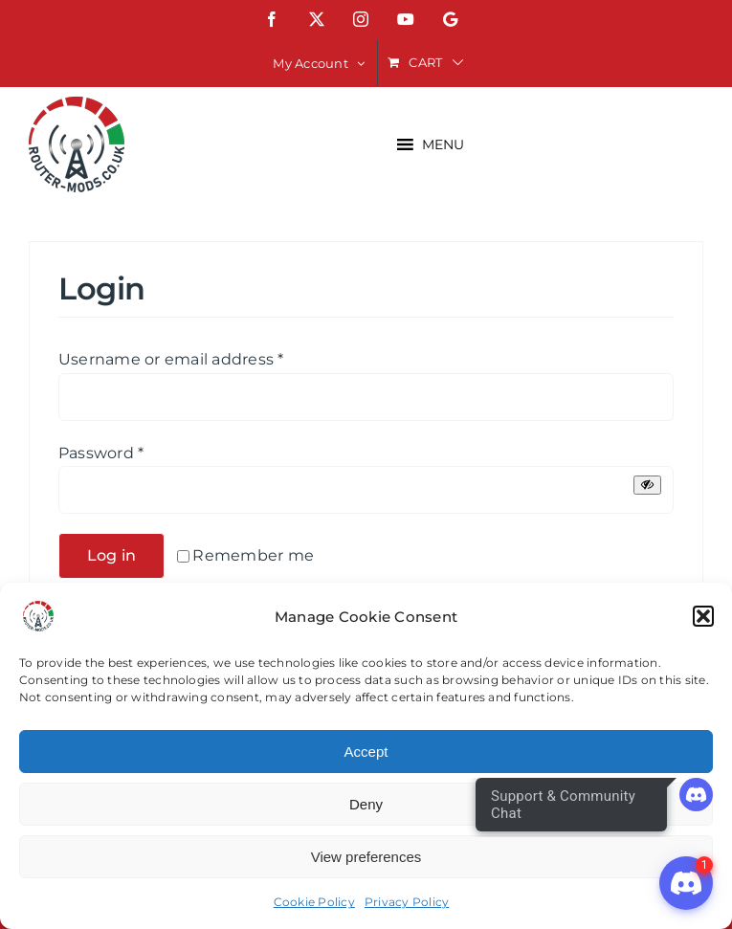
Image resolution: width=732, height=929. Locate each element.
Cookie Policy (314, 902)
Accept (366, 751)
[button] (703, 616)
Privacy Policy (407, 902)
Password (101, 453)
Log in (111, 555)
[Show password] (647, 485)
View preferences (366, 857)
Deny (366, 804)
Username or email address (171, 359)
